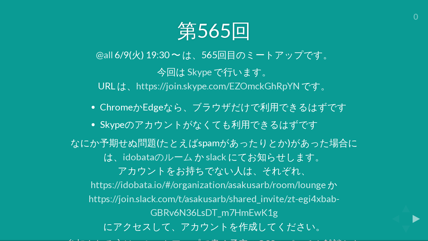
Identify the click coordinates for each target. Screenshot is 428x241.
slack (216, 156)
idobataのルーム (158, 156)
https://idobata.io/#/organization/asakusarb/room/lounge (208, 184)
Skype (199, 71)
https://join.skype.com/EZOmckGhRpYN (218, 85)
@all (104, 54)
